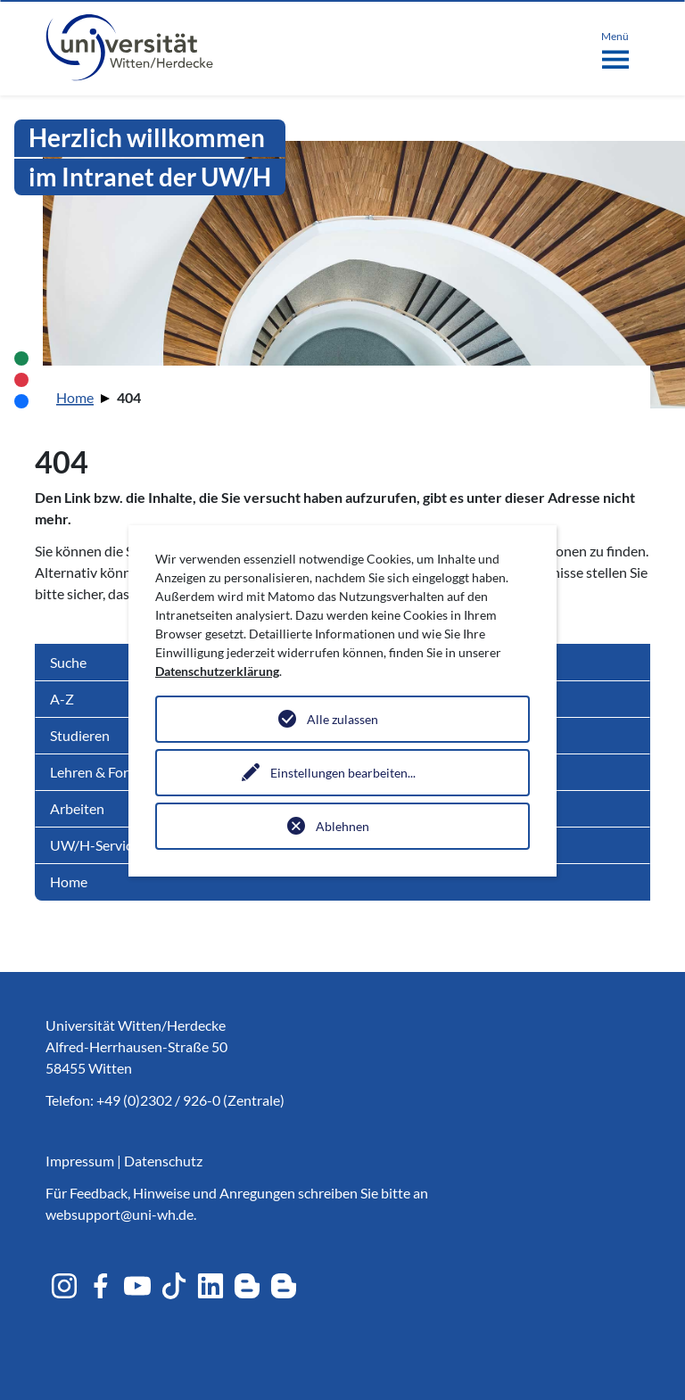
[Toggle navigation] (615, 46)
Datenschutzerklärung (217, 671)
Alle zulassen (342, 719)
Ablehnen (342, 826)
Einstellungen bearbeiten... (343, 772)
